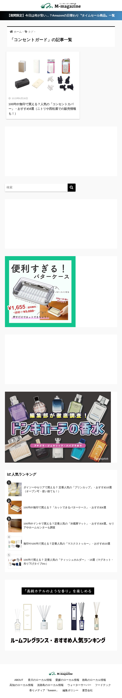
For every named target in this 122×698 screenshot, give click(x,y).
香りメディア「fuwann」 (44, 682)
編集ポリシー (70, 682)
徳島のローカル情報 (94, 671)
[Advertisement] (37, 147)
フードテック (103, 677)
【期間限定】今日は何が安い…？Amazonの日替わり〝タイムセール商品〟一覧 (61, 15)
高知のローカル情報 (21, 677)
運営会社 (87, 682)
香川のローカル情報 (40, 671)
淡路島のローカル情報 (50, 677)
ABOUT (18, 671)
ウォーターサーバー (79, 677)
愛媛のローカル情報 (67, 671)
